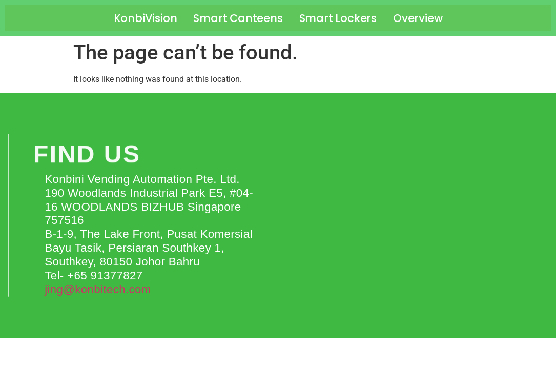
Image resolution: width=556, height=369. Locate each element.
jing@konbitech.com (98, 289)
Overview (417, 18)
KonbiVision (145, 18)
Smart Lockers (338, 18)
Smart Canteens (237, 18)
